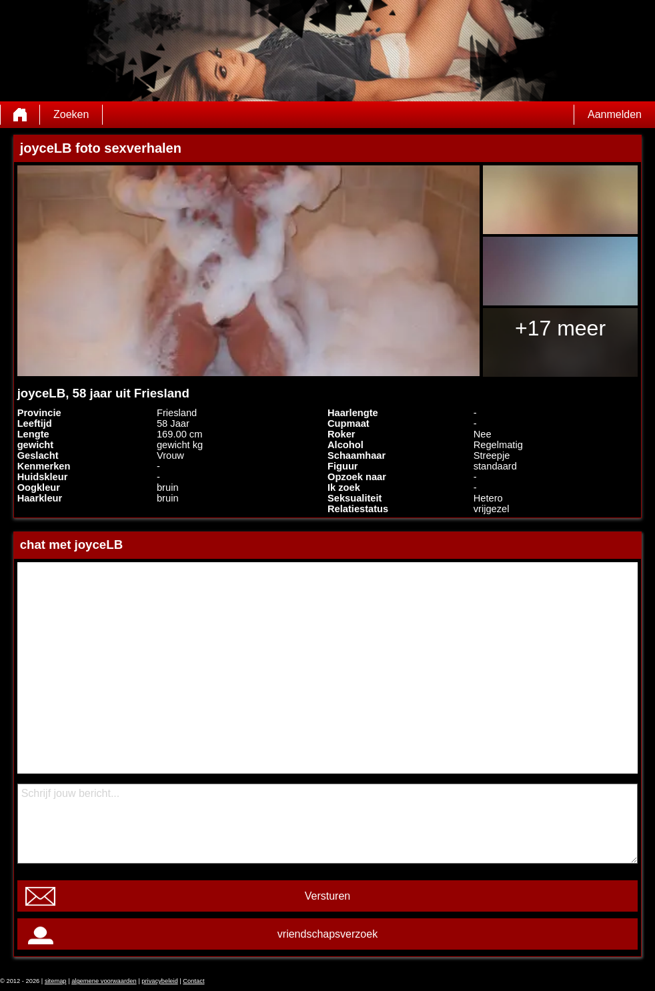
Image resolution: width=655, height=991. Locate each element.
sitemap (56, 981)
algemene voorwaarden (104, 981)
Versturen (327, 896)
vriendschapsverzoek (327, 934)
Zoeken (71, 114)
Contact (193, 981)
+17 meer (560, 328)
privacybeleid (159, 981)
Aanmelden (615, 114)
